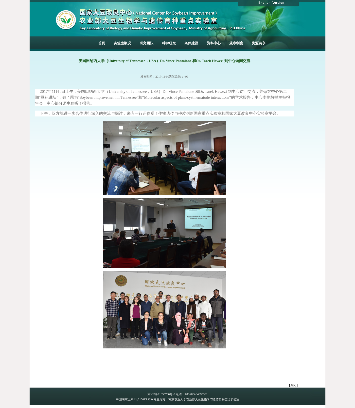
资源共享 (259, 43)
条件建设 (191, 43)
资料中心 (214, 43)
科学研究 (169, 43)
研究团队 (146, 43)
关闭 (293, 385)
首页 (101, 43)
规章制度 (236, 43)
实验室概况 (122, 43)
